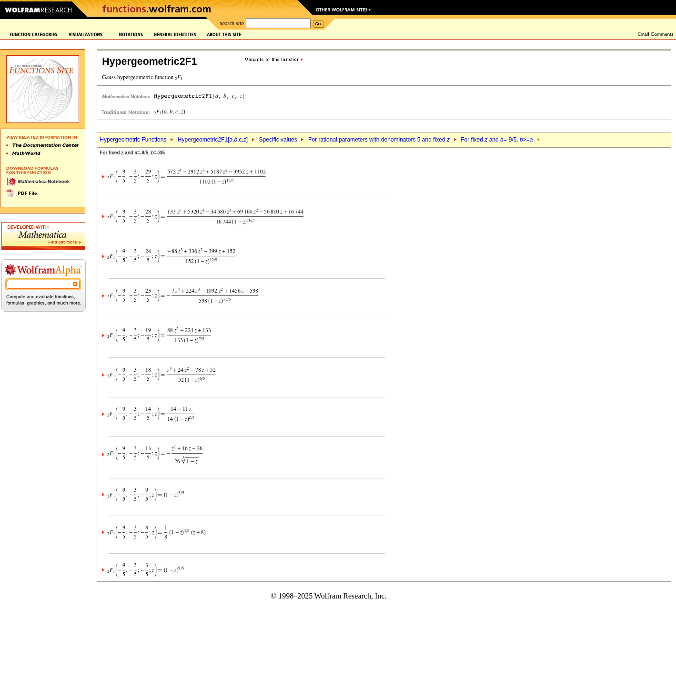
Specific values (278, 139)
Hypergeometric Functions (133, 139)
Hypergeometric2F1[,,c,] (213, 139)
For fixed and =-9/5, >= (497, 139)
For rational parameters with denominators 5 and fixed (379, 139)
